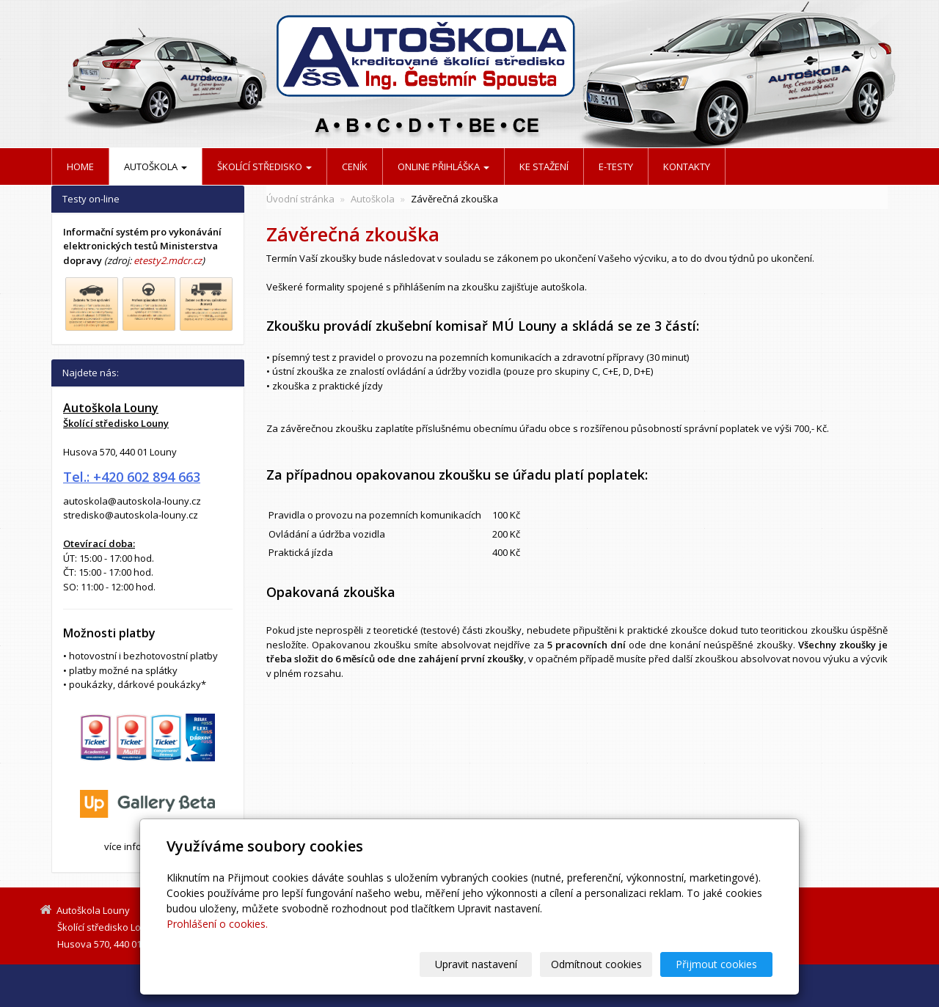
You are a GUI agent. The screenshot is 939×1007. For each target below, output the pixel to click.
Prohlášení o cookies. (217, 924)
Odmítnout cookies (596, 964)
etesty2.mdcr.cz (168, 260)
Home (80, 166)
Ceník (355, 166)
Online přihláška (443, 166)
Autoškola (155, 166)
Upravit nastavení (476, 964)
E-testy (616, 166)
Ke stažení (544, 166)
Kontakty (686, 166)
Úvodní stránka (300, 198)
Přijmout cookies (716, 964)
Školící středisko (264, 166)
